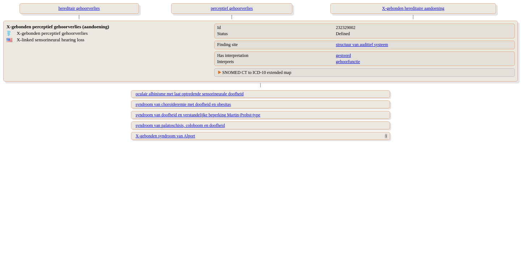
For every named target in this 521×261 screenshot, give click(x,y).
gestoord (343, 55)
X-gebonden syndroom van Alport (165, 135)
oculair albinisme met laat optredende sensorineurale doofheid (190, 93)
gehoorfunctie (348, 61)
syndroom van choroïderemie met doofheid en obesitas (183, 104)
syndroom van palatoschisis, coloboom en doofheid (180, 125)
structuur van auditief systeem (362, 44)
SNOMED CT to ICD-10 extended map (256, 72)
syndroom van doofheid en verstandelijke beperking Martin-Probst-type (198, 114)
